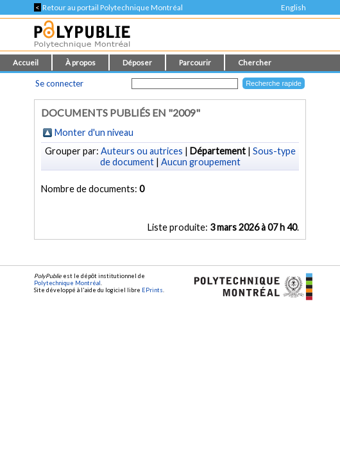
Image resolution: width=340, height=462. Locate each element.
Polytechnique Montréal (67, 282)
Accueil (25, 62)
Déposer (137, 62)
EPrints (152, 289)
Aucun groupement (201, 161)
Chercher (254, 62)
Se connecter (59, 83)
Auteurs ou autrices (142, 150)
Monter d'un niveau (94, 132)
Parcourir (195, 62)
